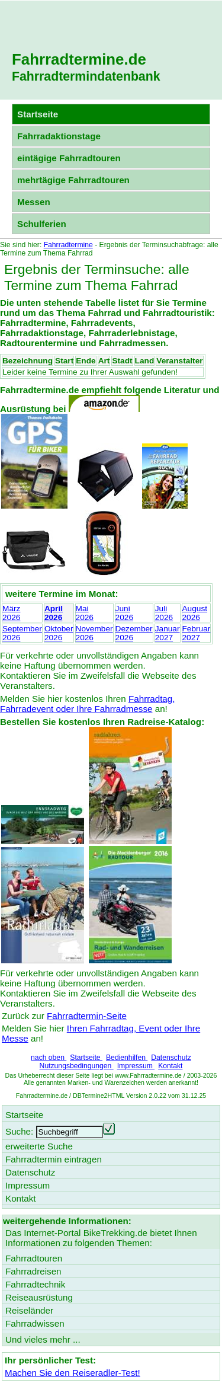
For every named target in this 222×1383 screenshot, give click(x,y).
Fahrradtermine (68, 245)
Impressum (136, 1066)
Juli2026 (164, 613)
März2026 (11, 613)
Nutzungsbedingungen (77, 1066)
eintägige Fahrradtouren (69, 158)
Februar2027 (196, 633)
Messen (33, 202)
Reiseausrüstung (39, 1297)
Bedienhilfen (126, 1057)
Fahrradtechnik (35, 1284)
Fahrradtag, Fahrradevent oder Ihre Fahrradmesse (87, 704)
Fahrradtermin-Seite (87, 1016)
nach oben (48, 1057)
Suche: (19, 1131)
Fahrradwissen (35, 1323)
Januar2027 (167, 633)
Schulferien (41, 224)
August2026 (195, 613)
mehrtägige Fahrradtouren (73, 180)
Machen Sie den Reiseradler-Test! (72, 1373)
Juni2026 (124, 613)
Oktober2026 (58, 633)
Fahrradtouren (33, 1258)
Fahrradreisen (33, 1271)
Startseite (86, 1057)
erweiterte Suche (39, 1146)
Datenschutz (171, 1057)
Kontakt (170, 1066)
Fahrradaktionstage (59, 136)
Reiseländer (29, 1310)
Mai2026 (85, 613)
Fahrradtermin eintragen (53, 1159)
